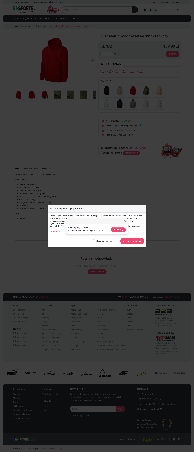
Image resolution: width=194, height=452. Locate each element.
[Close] (125, 221)
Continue (118, 230)
